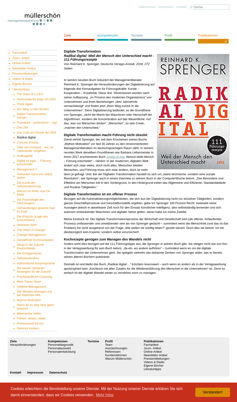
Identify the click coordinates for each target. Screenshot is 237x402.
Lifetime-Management (31, 286)
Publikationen (208, 35)
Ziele (67, 35)
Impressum (166, 7)
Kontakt (181, 7)
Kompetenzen (107, 35)
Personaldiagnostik (60, 344)
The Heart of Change (31, 230)
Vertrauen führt (27, 225)
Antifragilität (25, 156)
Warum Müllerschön (118, 358)
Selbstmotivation (28, 258)
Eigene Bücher (22, 84)
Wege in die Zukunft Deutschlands (30, 246)
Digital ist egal (116, 157)
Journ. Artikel (21, 58)
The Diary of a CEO (30, 94)
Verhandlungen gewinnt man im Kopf (36, 209)
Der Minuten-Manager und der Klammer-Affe (34, 293)
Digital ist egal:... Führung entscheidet (34, 162)
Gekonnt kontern (28, 328)
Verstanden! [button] (212, 392)
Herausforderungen (23, 344)
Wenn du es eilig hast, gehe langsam (35, 306)
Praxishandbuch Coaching (34, 276)
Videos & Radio (22, 79)
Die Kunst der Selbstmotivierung (29, 184)
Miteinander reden (29, 313)
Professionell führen (30, 323)
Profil (168, 35)
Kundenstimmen (116, 355)
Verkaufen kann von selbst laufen (34, 175)
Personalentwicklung (61, 351)
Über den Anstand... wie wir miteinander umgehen (35, 149)
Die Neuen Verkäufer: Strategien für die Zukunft (34, 269)
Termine (137, 35)
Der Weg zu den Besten (33, 109)
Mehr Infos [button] (105, 395)
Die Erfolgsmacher (29, 253)
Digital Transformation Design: (31, 115)
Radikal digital (26, 137)
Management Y (27, 169)
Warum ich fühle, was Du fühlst (33, 192)
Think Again (25, 104)
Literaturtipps (21, 89)
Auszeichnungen (116, 348)
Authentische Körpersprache (36, 263)
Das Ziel (22, 127)
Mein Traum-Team (29, 281)
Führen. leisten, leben (31, 318)
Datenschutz (147, 7)
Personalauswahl (59, 348)
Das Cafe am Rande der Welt (36, 132)
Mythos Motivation (29, 300)
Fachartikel (19, 52)
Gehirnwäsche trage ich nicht (36, 99)
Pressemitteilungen (25, 73)
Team (108, 344)
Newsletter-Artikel (24, 68)
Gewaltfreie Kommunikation (35, 240)
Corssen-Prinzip (27, 142)
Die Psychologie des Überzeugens (30, 201)
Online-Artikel (21, 63)
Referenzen (113, 351)
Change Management (31, 235)
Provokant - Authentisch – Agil (37, 122)
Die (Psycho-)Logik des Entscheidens (32, 218)
